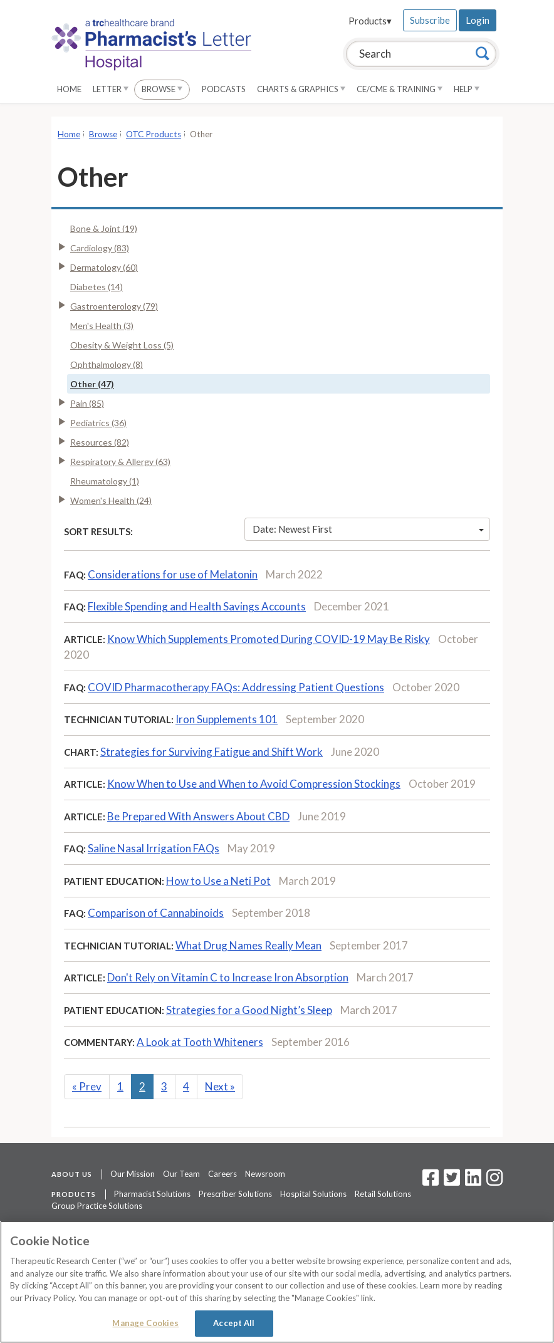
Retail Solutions (383, 1194)
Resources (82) (99, 442)
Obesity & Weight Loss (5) (122, 345)
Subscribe (430, 20)
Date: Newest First (368, 529)
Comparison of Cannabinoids (156, 912)
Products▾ (370, 20)
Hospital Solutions (313, 1194)
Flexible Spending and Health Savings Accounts (197, 606)
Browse (162, 89)
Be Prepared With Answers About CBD (198, 816)
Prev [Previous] (87, 1086)
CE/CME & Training (399, 89)
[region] (277, 1282)
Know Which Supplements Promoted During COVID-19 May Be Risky (268, 638)
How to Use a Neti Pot (218, 880)
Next (220, 1086)
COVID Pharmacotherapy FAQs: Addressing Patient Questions (236, 687)
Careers (222, 1174)
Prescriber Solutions (235, 1194)
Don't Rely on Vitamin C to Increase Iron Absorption (227, 977)
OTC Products (153, 134)
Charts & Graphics (301, 89)
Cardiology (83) (99, 248)
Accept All (233, 1323)
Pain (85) (87, 403)
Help (466, 89)
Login (477, 20)
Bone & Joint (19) (103, 228)
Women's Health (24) (111, 500)
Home (69, 89)
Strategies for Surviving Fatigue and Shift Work (211, 751)
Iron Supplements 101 (226, 719)
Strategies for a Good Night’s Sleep (249, 1009)
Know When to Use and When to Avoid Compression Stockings (253, 783)
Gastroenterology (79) (114, 306)
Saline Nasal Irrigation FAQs (153, 848)
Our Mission (132, 1174)
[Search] (482, 53)
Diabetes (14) (96, 286)
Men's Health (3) (101, 325)
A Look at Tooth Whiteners (200, 1041)
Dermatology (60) (104, 267)
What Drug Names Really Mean (248, 945)
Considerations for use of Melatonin (173, 574)
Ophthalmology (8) (106, 364)
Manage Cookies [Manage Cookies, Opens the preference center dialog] (145, 1323)
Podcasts (224, 89)
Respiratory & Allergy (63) (120, 461)
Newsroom (265, 1174)
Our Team (181, 1174)
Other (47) (92, 384)
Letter (110, 89)
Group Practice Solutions (96, 1206)
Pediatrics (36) (98, 422)
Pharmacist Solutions (152, 1194)
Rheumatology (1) (104, 481)
